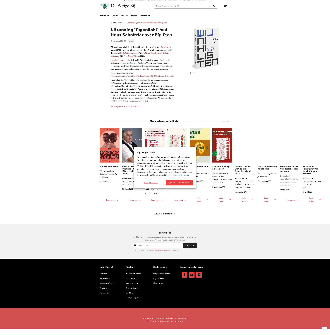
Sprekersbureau (132, 275)
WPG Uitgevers (178, 313)
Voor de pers (131, 270)
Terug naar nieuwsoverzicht (126, 106)
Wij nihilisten (133, 56)
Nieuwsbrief (104, 285)
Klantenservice (158, 275)
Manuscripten (131, 280)
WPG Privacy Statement (160, 242)
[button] (227, 121)
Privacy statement (148, 310)
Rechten (143, 15)
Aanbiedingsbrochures (108, 275)
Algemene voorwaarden (165, 310)
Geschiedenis (105, 270)
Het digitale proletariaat (129, 53)
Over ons (103, 265)
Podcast (124, 15)
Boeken (103, 15)
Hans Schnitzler (117, 60)
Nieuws (134, 15)
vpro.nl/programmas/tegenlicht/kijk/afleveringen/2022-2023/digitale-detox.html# (142, 76)
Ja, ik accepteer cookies (179, 183)
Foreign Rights (132, 289)
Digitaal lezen (158, 270)
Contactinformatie (133, 265)
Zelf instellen (151, 183)
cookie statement (181, 175)
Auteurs (115, 15)
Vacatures (103, 280)
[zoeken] (215, 5)
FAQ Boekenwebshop (161, 265)
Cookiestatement (182, 310)
